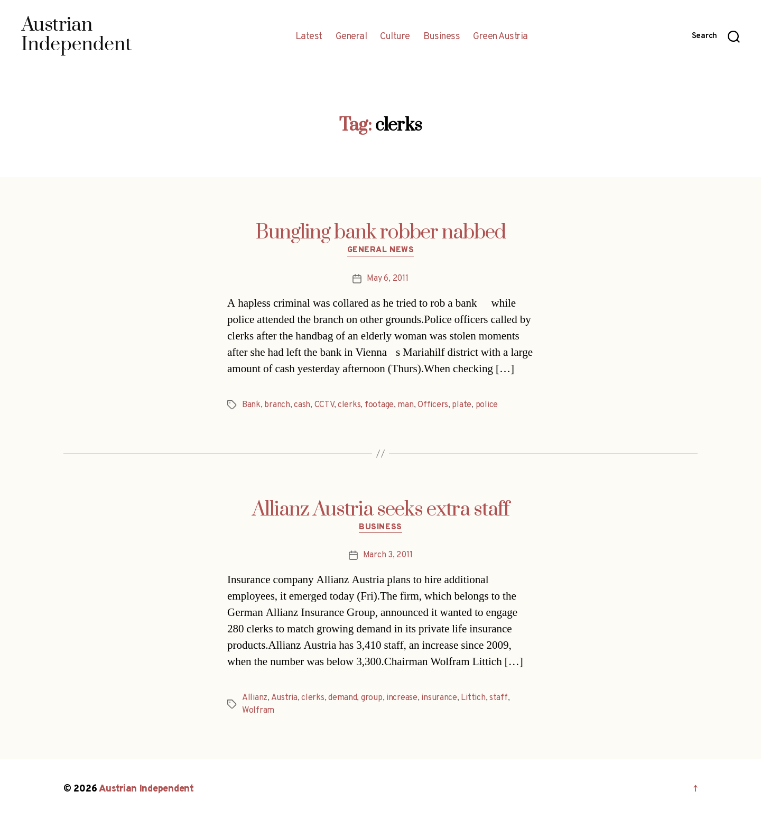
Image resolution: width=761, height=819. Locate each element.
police (487, 405)
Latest (308, 37)
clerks (349, 405)
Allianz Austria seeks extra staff (380, 509)
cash (302, 405)
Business (441, 37)
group (372, 698)
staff (498, 698)
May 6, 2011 (387, 278)
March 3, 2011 (388, 555)
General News (380, 250)
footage (379, 405)
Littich (473, 698)
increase (401, 698)
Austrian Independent (146, 789)
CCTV (324, 405)
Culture (395, 37)
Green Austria (500, 37)
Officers (432, 405)
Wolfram (258, 710)
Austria (284, 698)
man (405, 405)
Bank (251, 405)
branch (277, 405)
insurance (439, 698)
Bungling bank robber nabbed (381, 232)
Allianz (254, 698)
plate (461, 405)
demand (342, 698)
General (351, 37)
